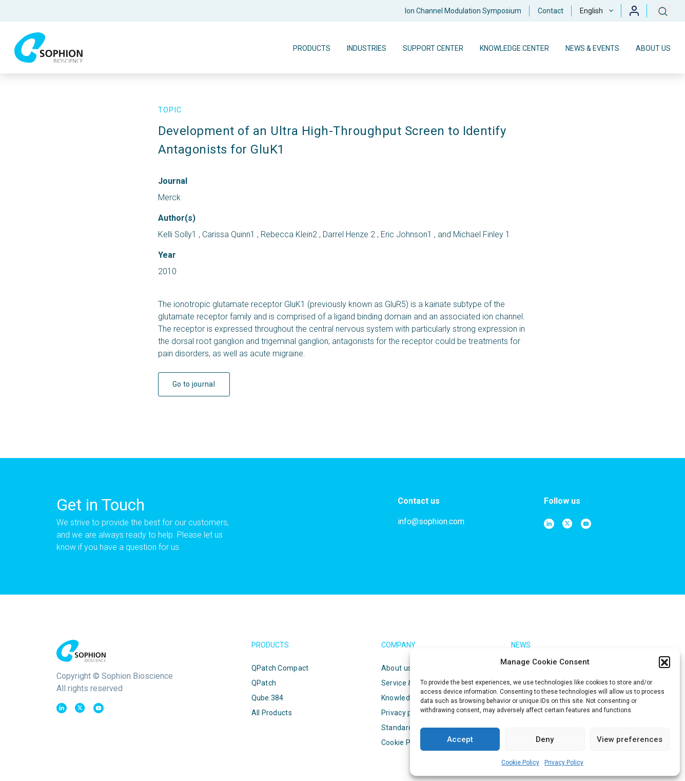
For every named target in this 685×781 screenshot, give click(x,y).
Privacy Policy (563, 762)
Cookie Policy (520, 762)
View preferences (629, 739)
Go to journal (193, 384)
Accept (460, 739)
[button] (664, 662)
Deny (545, 739)
